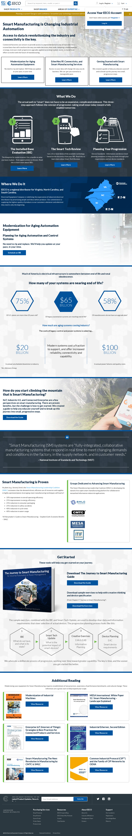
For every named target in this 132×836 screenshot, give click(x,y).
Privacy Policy (56, 833)
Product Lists (37, 824)
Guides (59, 818)
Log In (104, 23)
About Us (84, 813)
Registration (109, 815)
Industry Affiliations (88, 815)
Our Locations (110, 813)
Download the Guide (14, 417)
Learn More (23, 77)
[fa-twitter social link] (99, 799)
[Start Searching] (76, 3)
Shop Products (37, 813)
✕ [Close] (122, 9)
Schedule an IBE (14, 253)
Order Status (37, 821)
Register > (115, 18)
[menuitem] (13, 9)
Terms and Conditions (45, 833)
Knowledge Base (111, 818)
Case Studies (61, 821)
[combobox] (51, 3)
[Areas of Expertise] (78, 9)
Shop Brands (37, 815)
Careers (84, 821)
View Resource (37, 704)
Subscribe (80, 799)
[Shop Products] (21, 9)
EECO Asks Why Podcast (64, 815)
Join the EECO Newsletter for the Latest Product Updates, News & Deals (25, 799)
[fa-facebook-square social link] (105, 799)
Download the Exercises (82, 606)
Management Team (87, 818)
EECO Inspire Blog (62, 813)
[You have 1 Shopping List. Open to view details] (122, 3)
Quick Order (37, 818)
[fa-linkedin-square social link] (110, 799)
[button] (130, 14)
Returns (108, 821)
